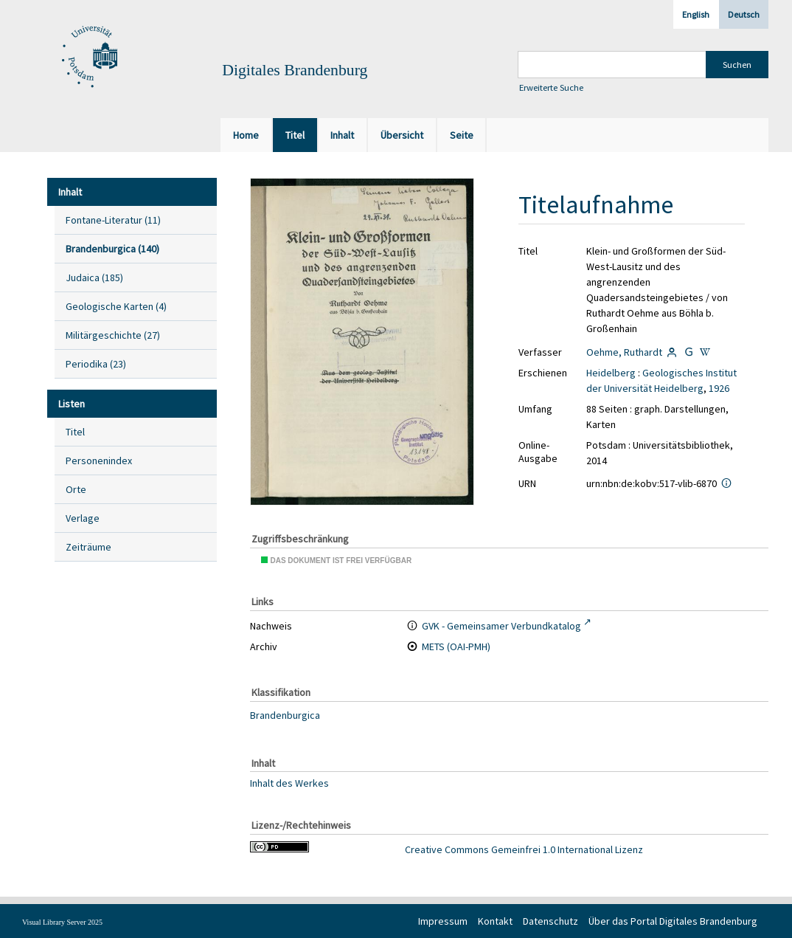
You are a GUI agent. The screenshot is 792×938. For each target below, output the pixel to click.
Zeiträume (88, 547)
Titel (75, 431)
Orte (76, 489)
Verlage (83, 518)
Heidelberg (611, 372)
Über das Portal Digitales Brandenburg (672, 921)
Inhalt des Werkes (289, 783)
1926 (719, 388)
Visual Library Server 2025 (62, 922)
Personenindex (99, 460)
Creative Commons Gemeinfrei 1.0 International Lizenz (524, 849)
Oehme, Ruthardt (624, 352)
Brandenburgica (285, 715)
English (695, 14)
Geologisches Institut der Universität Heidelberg (661, 380)
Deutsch (744, 14)
